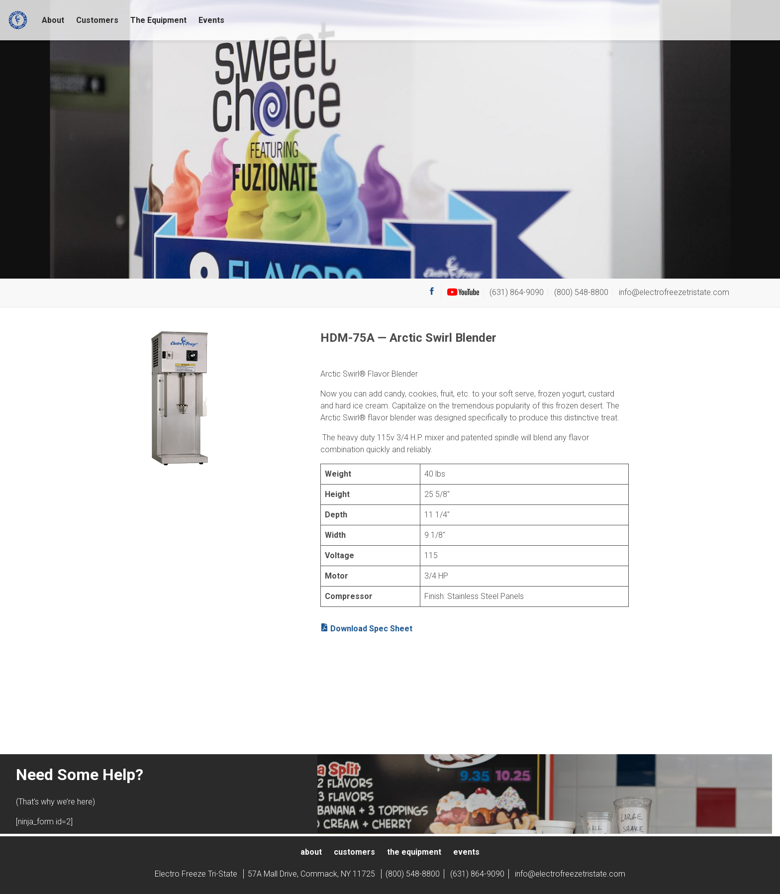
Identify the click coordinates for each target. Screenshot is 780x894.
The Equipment (158, 20)
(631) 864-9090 (516, 292)
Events (211, 20)
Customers (97, 20)
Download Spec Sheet (366, 628)
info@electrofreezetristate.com (674, 292)
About (53, 20)
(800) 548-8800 (581, 292)
